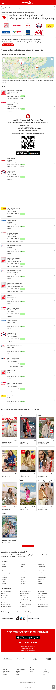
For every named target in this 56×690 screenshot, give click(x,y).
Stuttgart (3, 575)
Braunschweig (42, 577)
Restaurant (23, 606)
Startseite (5, 669)
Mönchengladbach (43, 575)
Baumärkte (4, 595)
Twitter (31, 671)
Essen (3, 581)
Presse (45, 671)
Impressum (46, 676)
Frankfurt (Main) (5, 573)
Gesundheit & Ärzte (25, 591)
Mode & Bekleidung (25, 600)
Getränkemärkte (24, 593)
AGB (44, 674)
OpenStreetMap (46, 78)
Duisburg (22, 571)
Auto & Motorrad (6, 591)
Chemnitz (41, 579)
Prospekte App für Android (28, 646)
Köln (2, 571)
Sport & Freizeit (43, 598)
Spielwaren (42, 595)
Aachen (40, 573)
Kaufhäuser (23, 595)
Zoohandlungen (43, 604)
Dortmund (4, 577)
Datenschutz (46, 672)
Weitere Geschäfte (43, 606)
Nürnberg (22, 568)
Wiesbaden (41, 566)
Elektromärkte (5, 604)
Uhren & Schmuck (43, 602)
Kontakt (18, 674)
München (3, 568)
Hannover (22, 564)
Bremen (3, 583)
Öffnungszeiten (6, 671)
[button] (52, 59)
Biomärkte (4, 598)
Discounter (4, 600)
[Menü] (2, 3)
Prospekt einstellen (21, 669)
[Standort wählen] (53, 3)
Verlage (18, 671)
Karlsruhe (41, 564)
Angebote (5, 674)
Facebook (32, 669)
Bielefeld (22, 577)
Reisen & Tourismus (25, 604)
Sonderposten (42, 593)
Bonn (21, 579)
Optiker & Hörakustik (25, 602)
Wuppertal (23, 575)
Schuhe (41, 591)
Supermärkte (42, 600)
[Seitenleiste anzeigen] (53, 687)
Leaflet (40, 78)
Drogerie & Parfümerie (7, 602)
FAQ (17, 672)
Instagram (32, 672)
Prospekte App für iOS (28, 648)
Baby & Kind (4, 593)
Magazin (5, 676)
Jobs (44, 669)
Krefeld (40, 583)
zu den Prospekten (8, 44)
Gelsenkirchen (42, 571)
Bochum (22, 573)
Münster (22, 583)
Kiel (39, 581)
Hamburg (3, 566)
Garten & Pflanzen (6, 606)
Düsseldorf (4, 579)
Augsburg (41, 568)
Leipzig (22, 566)
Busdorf (3, 12)
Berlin (31, 3)
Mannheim (23, 581)
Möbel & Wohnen (25, 598)
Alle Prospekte (28, 546)
